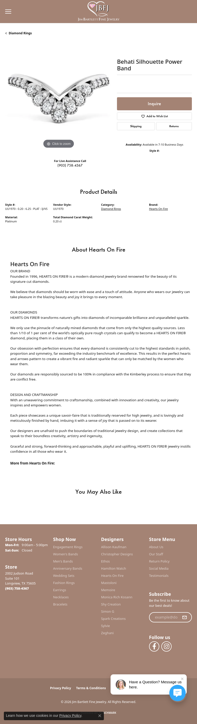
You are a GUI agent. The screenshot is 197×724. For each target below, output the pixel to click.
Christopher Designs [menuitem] (117, 554)
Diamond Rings (20, 33)
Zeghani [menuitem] (107, 633)
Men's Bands (63, 561)
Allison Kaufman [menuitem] (113, 547)
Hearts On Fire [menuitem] (112, 575)
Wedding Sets (63, 575)
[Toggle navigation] (7, 11)
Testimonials (159, 575)
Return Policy (159, 561)
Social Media (159, 568)
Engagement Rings (68, 547)
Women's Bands (65, 554)
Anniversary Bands (67, 568)
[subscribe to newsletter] (184, 617)
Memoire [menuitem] (108, 590)
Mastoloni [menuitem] (108, 582)
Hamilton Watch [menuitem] (113, 568)
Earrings (59, 590)
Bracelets (60, 604)
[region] (58, 96)
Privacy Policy (60, 688)
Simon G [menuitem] (107, 611)
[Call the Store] (17, 588)
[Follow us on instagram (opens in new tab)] (166, 646)
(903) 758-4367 (70, 165)
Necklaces (61, 597)
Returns (174, 126)
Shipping (136, 126)
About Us (156, 547)
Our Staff (156, 554)
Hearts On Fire (158, 209)
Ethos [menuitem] (105, 561)
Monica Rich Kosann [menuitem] (116, 597)
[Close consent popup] (99, 715)
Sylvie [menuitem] (105, 625)
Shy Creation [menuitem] (111, 604)
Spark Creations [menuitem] (113, 618)
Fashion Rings (64, 582)
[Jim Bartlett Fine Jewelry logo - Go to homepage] (98, 11)
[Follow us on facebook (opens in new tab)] (154, 646)
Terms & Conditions (91, 688)
